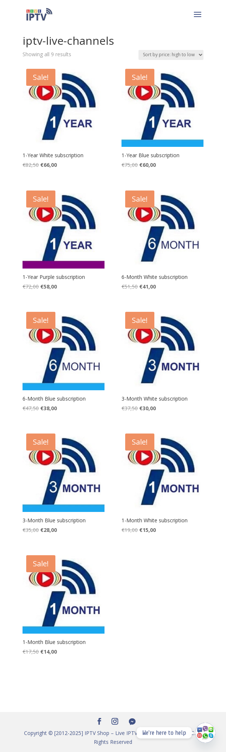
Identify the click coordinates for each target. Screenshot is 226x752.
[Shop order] (170, 55)
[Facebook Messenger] (132, 721)
